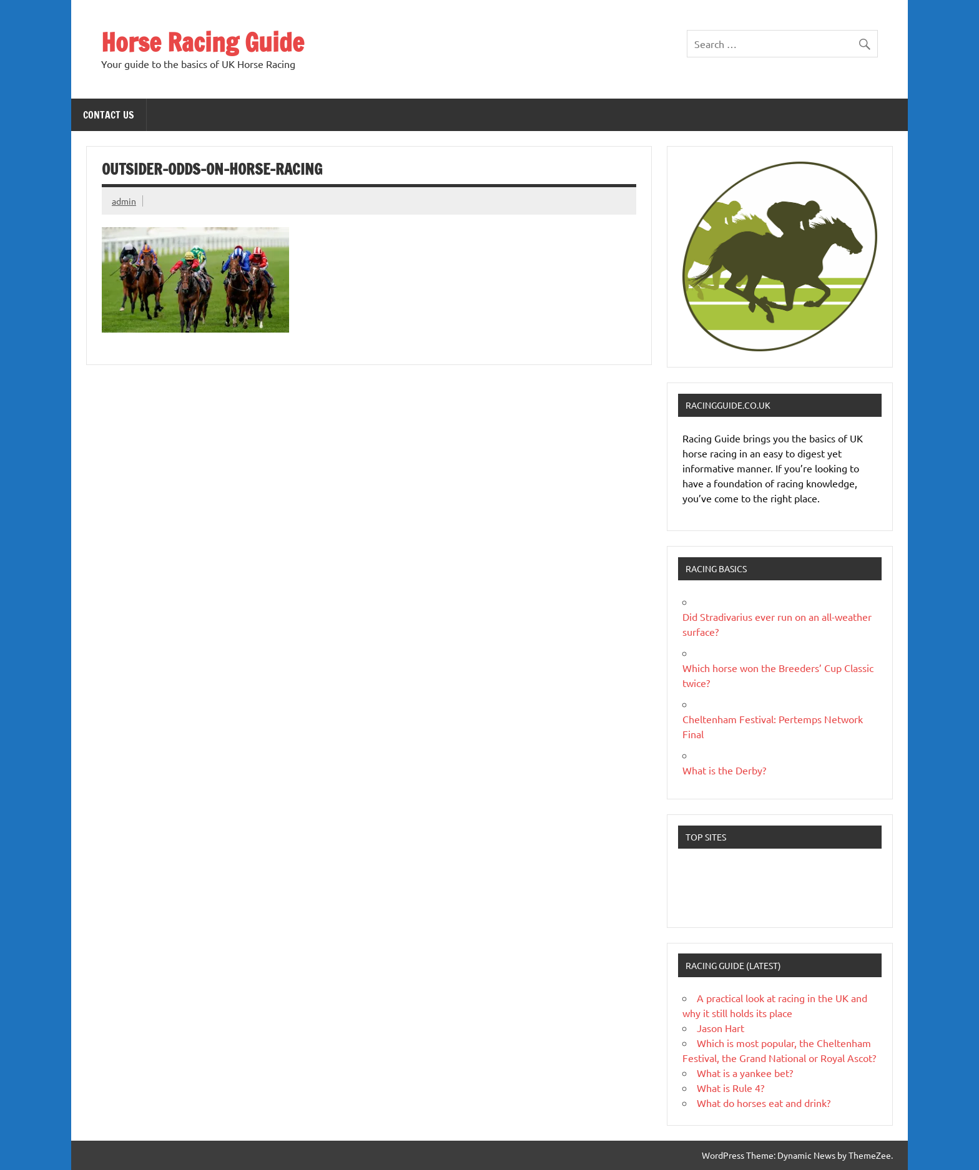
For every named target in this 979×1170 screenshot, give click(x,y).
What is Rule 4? (730, 1087)
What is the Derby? (724, 770)
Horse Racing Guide (202, 42)
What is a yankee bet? (745, 1072)
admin (124, 201)
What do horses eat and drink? (763, 1102)
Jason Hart (720, 1027)
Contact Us (108, 115)
